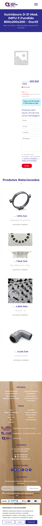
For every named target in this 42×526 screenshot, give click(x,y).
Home (11, 410)
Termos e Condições (30, 158)
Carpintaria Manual (11, 391)
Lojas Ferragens (11, 396)
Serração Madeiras (11, 393)
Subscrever (34, 488)
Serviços (11, 415)
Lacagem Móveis (31, 396)
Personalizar (8, 522)
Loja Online (31, 410)
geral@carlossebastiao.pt (22, 459)
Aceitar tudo (31, 522)
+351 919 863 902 (21, 457)
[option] (21, 58)
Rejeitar (20, 522)
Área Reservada (31, 419)
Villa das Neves (31, 415)
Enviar (27, 166)
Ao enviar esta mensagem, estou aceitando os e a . (31, 158)
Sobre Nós (11, 417)
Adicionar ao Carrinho (20, 224)
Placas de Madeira (31, 412)
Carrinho (11, 422)
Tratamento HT (31, 393)
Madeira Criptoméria (11, 412)
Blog (11, 419)
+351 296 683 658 (21, 454)
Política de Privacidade (29, 161)
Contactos (31, 417)
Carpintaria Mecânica (31, 391)
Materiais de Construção (11, 398)
